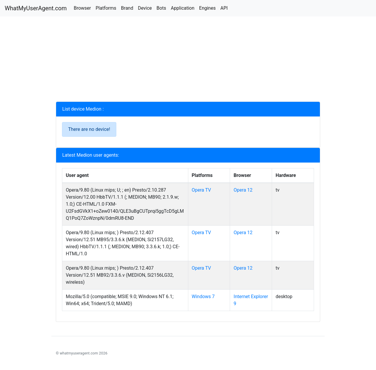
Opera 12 (243, 190)
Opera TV (201, 190)
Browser (82, 8)
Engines (207, 8)
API (224, 8)
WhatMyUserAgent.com (36, 8)
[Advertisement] (188, 60)
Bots (161, 8)
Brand (127, 8)
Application (182, 8)
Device (145, 8)
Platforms (105, 8)
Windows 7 (203, 296)
